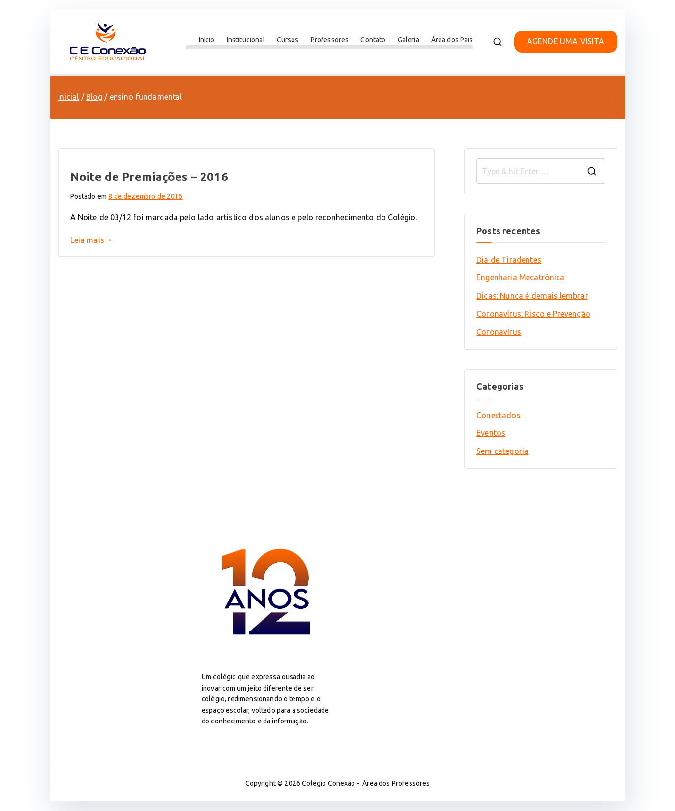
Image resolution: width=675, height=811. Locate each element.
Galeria (408, 40)
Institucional (246, 40)
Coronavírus (498, 332)
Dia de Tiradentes (508, 259)
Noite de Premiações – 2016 (149, 176)
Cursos (288, 40)
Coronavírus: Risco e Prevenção (533, 313)
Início (207, 40)
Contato (372, 40)
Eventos (490, 432)
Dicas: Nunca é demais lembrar (532, 295)
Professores (330, 40)
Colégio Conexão (328, 783)
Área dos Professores (396, 783)
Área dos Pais (452, 40)
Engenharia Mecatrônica (520, 277)
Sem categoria (502, 451)
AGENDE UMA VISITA (566, 41)
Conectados (498, 415)
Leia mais (91, 240)
